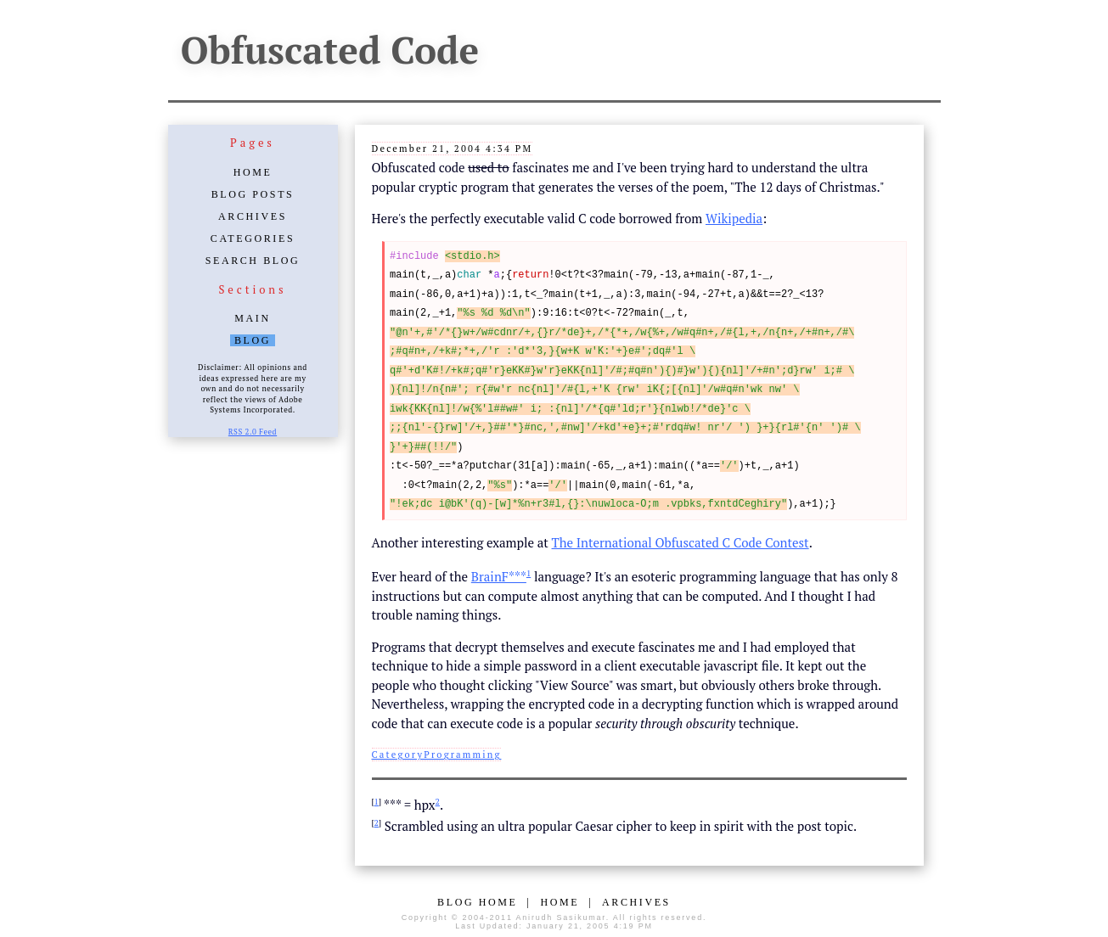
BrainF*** (498, 576)
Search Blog (253, 261)
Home (253, 172)
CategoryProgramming (437, 754)
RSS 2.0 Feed (252, 432)
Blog (252, 340)
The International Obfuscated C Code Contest (680, 542)
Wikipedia (734, 218)
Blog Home (477, 902)
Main (252, 318)
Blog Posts (253, 194)
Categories (253, 238)
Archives (252, 216)
